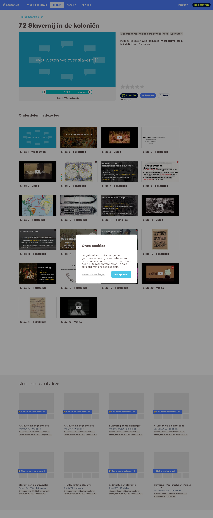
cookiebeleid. (111, 266)
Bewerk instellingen (93, 274)
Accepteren (121, 274)
